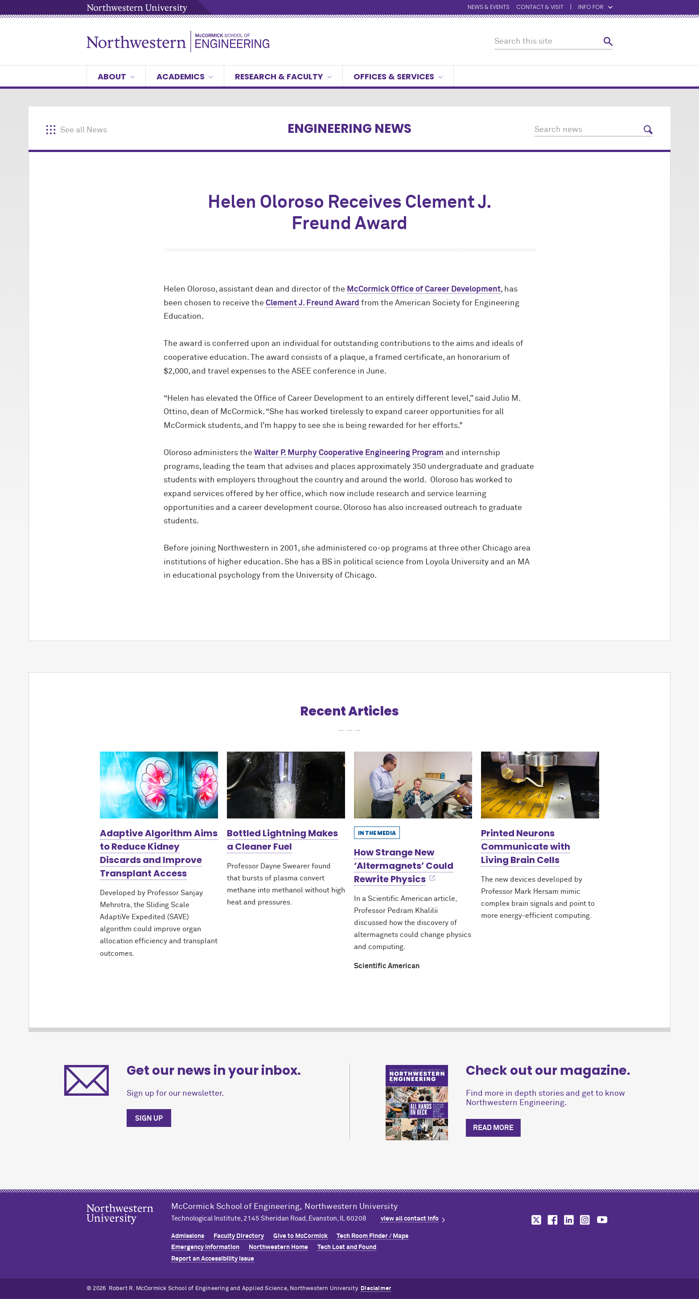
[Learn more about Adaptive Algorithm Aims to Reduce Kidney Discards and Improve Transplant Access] (159, 785)
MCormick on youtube (602, 1219)
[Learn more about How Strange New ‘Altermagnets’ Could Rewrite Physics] (413, 785)
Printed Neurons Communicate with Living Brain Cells (525, 846)
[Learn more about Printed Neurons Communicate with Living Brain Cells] (540, 785)
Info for (595, 7)
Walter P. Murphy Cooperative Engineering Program (349, 453)
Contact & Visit (539, 7)
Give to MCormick (300, 1236)
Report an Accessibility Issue (212, 1259)
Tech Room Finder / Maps (372, 1236)
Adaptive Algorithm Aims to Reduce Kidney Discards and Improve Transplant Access (159, 853)
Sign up (149, 1118)
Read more (493, 1127)
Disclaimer (376, 1288)
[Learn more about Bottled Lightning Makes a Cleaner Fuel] (286, 785)
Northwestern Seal (128, 1228)
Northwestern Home (278, 1247)
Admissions (187, 1236)
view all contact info (410, 1219)
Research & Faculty (283, 76)
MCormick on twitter (534, 1219)
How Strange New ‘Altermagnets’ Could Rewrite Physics (403, 865)
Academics (184, 76)
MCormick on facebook (551, 1219)
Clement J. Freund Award (312, 303)
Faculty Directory (239, 1236)
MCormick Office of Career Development (424, 289)
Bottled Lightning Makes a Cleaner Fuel (282, 840)
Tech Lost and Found (346, 1247)
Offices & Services (398, 76)
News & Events (489, 7)
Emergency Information (205, 1247)
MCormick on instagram (585, 1219)
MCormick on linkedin (568, 1219)
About (116, 76)
